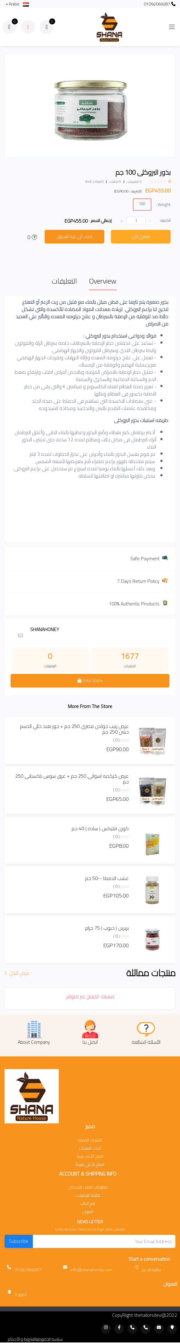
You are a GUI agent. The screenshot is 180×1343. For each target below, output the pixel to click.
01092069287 (159, 4)
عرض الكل (18, 972)
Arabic (18, 4)
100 (142, 203)
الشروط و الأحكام (21, 1339)
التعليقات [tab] (64, 281)
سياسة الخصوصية (49, 1339)
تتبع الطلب (87, 1203)
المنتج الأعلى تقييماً (90, 1164)
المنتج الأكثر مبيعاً (90, 1156)
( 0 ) (116, 740)
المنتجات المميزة (90, 1140)
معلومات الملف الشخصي (88, 1187)
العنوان (87, 1211)
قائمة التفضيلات (88, 1195)
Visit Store (89, 680)
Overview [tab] (102, 281)
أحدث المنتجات (90, 1148)
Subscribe (18, 1241)
